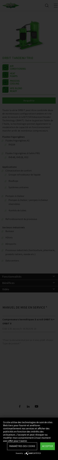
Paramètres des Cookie (22, 446)
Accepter (47, 446)
